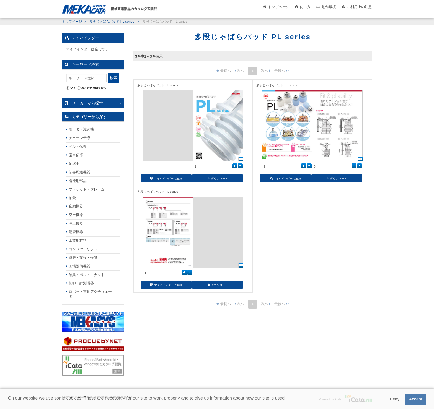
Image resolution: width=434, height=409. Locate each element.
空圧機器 (76, 215)
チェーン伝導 (79, 138)
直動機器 (76, 206)
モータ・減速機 (81, 129)
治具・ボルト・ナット (87, 275)
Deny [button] (394, 399)
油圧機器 (76, 223)
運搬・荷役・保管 (83, 258)
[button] (9, 402)
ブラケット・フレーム (87, 189)
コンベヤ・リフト (83, 249)
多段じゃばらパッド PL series (112, 22)
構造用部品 (78, 181)
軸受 (72, 198)
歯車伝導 (76, 155)
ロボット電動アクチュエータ (90, 294)
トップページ (279, 7)
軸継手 (74, 163)
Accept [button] (415, 399)
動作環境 (329, 7)
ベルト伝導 (78, 146)
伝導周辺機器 (79, 172)
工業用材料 (78, 240)
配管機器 (76, 232)
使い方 (305, 7)
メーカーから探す (87, 103)
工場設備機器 (79, 266)
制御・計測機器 (81, 283)
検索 (113, 78)
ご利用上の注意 (359, 7)
